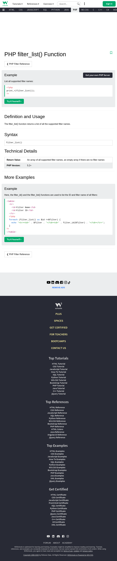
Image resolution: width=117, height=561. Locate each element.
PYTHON (55, 9)
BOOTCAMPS (58, 341)
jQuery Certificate (58, 513)
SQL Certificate (58, 505)
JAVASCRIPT (33, 9)
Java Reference (57, 432)
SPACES (58, 320)
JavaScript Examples (57, 456)
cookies (76, 551)
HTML (12, 9)
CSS (21, 9)
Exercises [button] (49, 3)
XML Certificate (59, 524)
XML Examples (57, 478)
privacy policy (87, 551)
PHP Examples (57, 472)
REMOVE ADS (58, 287)
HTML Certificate (58, 494)
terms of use (68, 551)
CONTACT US (58, 348)
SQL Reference (57, 415)
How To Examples (57, 459)
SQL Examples (57, 462)
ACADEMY (67, 543)
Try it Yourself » (14, 101)
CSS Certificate (58, 497)
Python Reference (57, 418)
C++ (100, 9)
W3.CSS (85, 9)
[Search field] (69, 3)
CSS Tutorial (58, 366)
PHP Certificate (59, 511)
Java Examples (57, 475)
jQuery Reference (57, 437)
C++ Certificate (58, 519)
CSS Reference (57, 410)
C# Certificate (58, 522)
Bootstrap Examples (57, 470)
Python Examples (57, 464)
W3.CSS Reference (57, 421)
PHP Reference (57, 426)
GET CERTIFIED (59, 327)
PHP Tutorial (58, 385)
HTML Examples (57, 451)
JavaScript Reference (57, 412)
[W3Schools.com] (58, 307)
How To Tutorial (58, 371)
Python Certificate (58, 508)
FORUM (47, 543)
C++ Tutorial (58, 391)
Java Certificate (58, 516)
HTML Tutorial (58, 363)
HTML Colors (57, 429)
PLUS (58, 314)
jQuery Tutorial (59, 393)
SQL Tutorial (58, 374)
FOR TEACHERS (59, 334)
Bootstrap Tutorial (58, 382)
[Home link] (5, 3)
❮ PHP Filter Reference (18, 64)
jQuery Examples (57, 481)
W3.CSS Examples (57, 467)
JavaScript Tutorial (58, 369)
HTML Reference (57, 407)
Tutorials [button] (17, 3)
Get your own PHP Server (98, 75)
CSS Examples (57, 453)
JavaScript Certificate (59, 500)
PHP (75, 9)
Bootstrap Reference (57, 423)
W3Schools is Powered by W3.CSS (80, 555)
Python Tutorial (58, 377)
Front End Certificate (58, 503)
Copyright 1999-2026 (31, 555)
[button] (78, 4)
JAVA (66, 9)
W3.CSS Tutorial (58, 380)
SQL (45, 9)
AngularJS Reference (57, 434)
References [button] (33, 3)
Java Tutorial (58, 388)
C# (107, 9)
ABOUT (56, 543)
